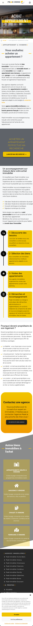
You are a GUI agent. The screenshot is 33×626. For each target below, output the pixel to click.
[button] (30, 595)
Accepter (16, 614)
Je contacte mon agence (16, 422)
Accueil (4, 40)
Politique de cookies (9, 623)
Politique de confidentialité (21, 623)
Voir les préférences (16, 619)
